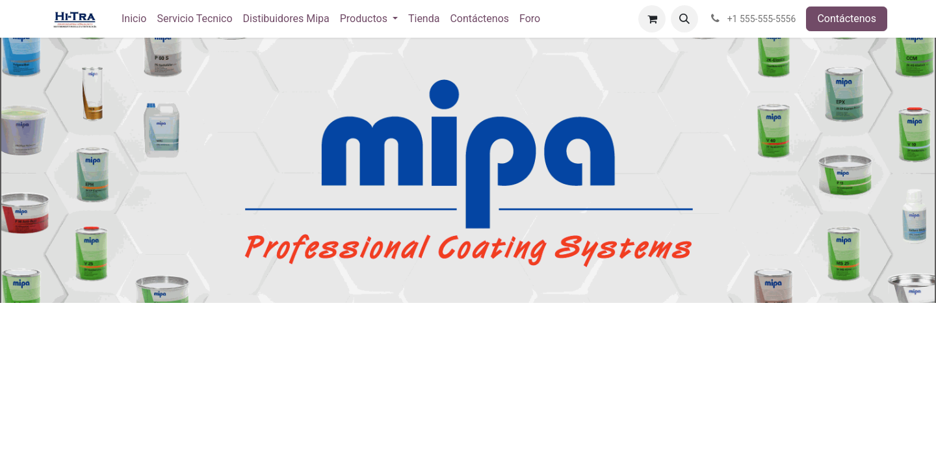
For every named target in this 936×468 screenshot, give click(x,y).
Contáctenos (846, 18)
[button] (684, 18)
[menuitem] (133, 19)
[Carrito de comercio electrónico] (652, 18)
